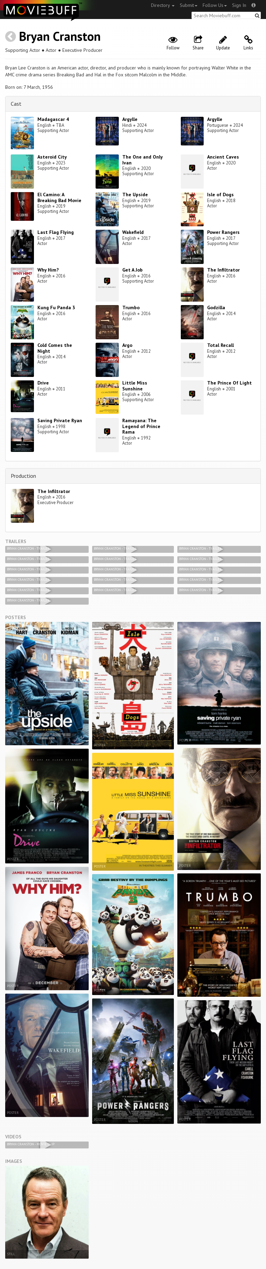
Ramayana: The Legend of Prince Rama (141, 426)
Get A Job (132, 270)
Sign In (239, 5)
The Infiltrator (223, 270)
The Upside (135, 194)
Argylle (130, 119)
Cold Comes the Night (54, 348)
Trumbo (131, 307)
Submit (188, 5)
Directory (163, 5)
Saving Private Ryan (59, 420)
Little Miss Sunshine (134, 386)
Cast (16, 103)
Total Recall (220, 345)
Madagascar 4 (53, 119)
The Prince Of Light (229, 383)
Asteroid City (52, 157)
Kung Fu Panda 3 (56, 307)
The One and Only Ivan (142, 160)
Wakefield (133, 232)
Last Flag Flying (55, 232)
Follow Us (215, 5)
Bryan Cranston (60, 36)
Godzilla (216, 307)
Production (23, 475)
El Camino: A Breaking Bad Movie (59, 197)
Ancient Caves (223, 157)
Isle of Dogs (220, 194)
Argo (127, 345)
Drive (43, 383)
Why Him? (48, 270)
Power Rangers (223, 232)
